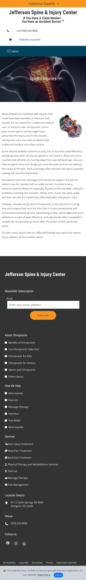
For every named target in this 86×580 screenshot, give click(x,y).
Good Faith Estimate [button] (66, 562)
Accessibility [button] (9, 562)
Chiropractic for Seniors (22, 363)
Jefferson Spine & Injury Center (35, 274)
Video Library (16, 376)
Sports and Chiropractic (22, 369)
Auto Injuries (15, 393)
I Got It (58, 575)
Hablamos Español (43, 4)
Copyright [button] (24, 562)
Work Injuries (16, 427)
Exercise (13, 400)
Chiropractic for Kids (20, 356)
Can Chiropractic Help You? (23, 349)
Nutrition (13, 413)
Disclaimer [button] (37, 562)
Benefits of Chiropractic (21, 342)
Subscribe (43, 315)
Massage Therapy (18, 407)
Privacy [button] (49, 562)
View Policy (44, 575)
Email (11, 298)
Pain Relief (14, 420)
